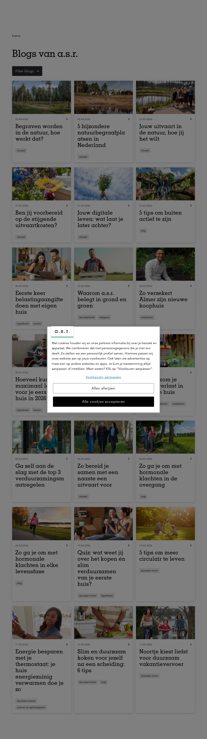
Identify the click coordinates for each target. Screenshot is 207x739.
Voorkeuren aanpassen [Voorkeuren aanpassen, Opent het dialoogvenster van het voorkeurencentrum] (103, 377)
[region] (103, 369)
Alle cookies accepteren (103, 401)
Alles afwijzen (104, 388)
